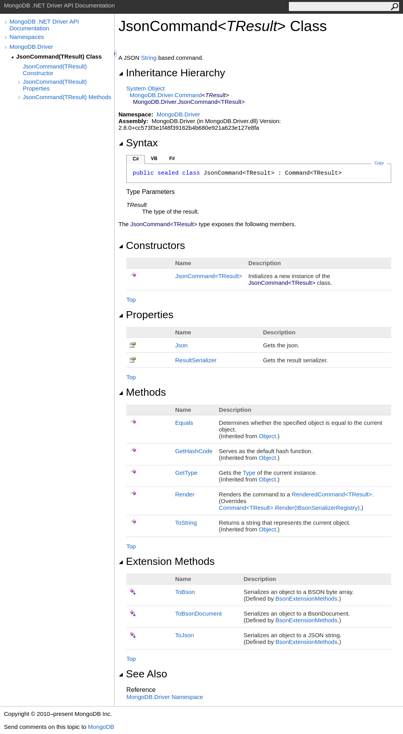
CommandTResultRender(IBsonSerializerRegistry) (289, 507)
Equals (184, 422)
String (149, 57)
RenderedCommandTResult (332, 494)
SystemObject (145, 88)
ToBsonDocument (198, 613)
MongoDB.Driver (31, 46)
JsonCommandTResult (208, 276)
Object (267, 436)
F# (172, 158)
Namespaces (26, 36)
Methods (142, 392)
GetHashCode (194, 451)
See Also (142, 674)
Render (184, 494)
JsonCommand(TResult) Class (59, 56)
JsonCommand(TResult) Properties (55, 85)
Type (249, 472)
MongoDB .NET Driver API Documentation (44, 24)
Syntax (138, 143)
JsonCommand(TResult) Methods (67, 97)
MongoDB (101, 726)
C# (136, 159)
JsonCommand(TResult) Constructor (55, 69)
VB (154, 158)
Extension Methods (166, 561)
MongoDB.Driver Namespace (164, 696)
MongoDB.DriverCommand (165, 95)
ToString (186, 522)
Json (181, 345)
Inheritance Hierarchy (171, 73)
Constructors (151, 245)
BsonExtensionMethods (306, 598)
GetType (186, 472)
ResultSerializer (195, 360)
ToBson (185, 591)
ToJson (184, 635)
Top (131, 299)
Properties (146, 315)
